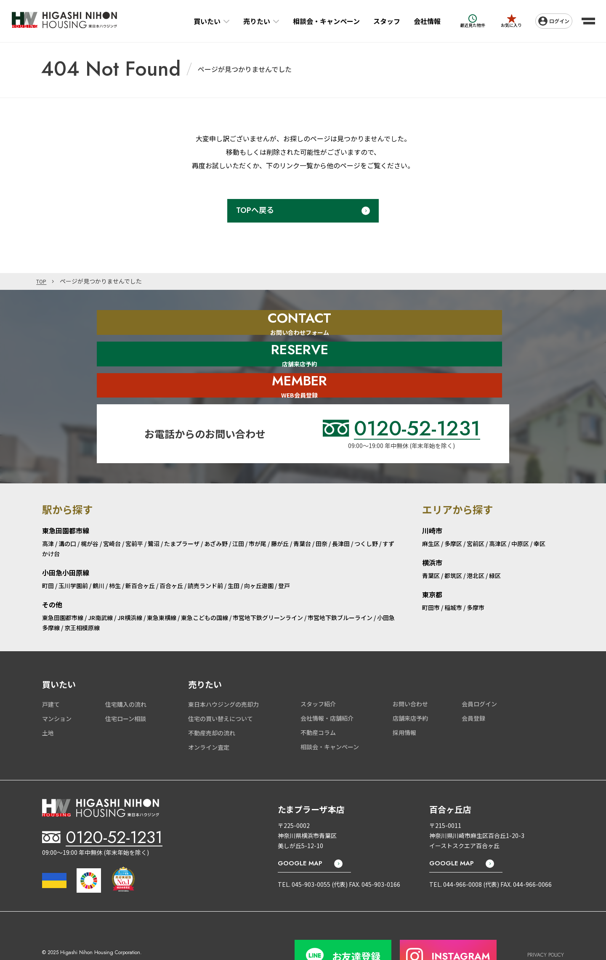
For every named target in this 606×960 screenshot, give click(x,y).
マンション (57, 690)
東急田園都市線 (62, 588)
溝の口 (67, 515)
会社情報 (415, 21)
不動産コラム (318, 704)
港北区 (475, 547)
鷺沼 (153, 515)
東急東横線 (161, 588)
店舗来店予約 (410, 689)
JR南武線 (100, 588)
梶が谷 (89, 515)
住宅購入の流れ (125, 675)
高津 (48, 515)
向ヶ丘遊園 (259, 557)
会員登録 (473, 689)
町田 (48, 557)
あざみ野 (216, 515)
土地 (48, 704)
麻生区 (431, 515)
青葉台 (302, 515)
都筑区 (453, 547)
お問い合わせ (410, 675)
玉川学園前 (73, 557)
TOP (42, 281)
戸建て (51, 675)
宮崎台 (112, 515)
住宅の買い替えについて (220, 690)
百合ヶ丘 (171, 557)
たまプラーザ (181, 515)
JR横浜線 (129, 588)
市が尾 (257, 515)
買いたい (195, 21)
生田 (233, 557)
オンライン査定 (208, 718)
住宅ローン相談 (125, 690)
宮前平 (134, 515)
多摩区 (453, 515)
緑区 (495, 547)
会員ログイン (479, 675)
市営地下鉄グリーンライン (268, 588)
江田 (238, 515)
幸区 (539, 515)
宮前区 (475, 515)
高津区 (498, 515)
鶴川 (98, 557)
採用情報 (404, 704)
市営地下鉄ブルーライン (340, 588)
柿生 (115, 557)
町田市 (431, 579)
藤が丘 (280, 515)
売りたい (245, 21)
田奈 (321, 515)
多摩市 (475, 579)
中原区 (520, 515)
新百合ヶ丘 (140, 557)
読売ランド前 (205, 557)
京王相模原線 (82, 598)
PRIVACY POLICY (545, 921)
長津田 (341, 515)
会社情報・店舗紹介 (327, 689)
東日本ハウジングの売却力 (223, 675)
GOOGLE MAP (300, 834)
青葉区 (431, 547)
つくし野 (366, 515)
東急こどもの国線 (204, 588)
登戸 (284, 557)
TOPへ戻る (255, 210)
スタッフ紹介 (318, 675)
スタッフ (375, 21)
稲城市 (453, 579)
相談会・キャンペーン (315, 21)
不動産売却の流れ (211, 704)
